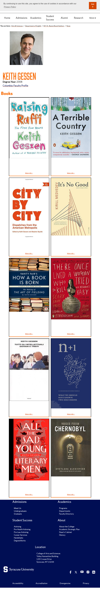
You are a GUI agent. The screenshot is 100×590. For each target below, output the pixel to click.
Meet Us (17, 508)
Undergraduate (20, 511)
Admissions (21, 17)
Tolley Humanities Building (47, 556)
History (62, 535)
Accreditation (41, 583)
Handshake (18, 537)
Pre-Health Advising (22, 529)
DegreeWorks (20, 540)
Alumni (64, 17)
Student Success (50, 18)
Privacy (86, 583)
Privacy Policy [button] (10, 7)
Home (7, 17)
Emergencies (65, 583)
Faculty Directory (66, 513)
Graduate (18, 513)
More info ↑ (29, 173)
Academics (35, 17)
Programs (63, 508)
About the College (66, 526)
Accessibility (17, 583)
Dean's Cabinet (65, 532)
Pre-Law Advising (21, 532)
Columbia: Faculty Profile (15, 85)
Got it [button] (92, 5)
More (92, 18)
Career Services (20, 535)
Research (78, 17)
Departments (64, 511)
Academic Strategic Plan (69, 529)
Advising (17, 526)
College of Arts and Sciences (48, 553)
